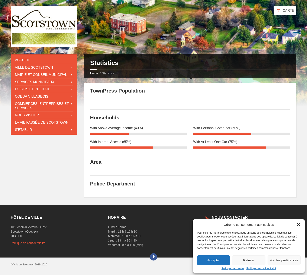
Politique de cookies (233, 268)
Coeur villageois (31, 96)
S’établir (23, 130)
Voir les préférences (284, 260)
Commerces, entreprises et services (42, 106)
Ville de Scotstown (34, 67)
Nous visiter (27, 115)
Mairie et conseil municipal (41, 75)
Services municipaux (34, 82)
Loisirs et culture (33, 89)
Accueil (22, 60)
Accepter (213, 260)
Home (94, 73)
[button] (298, 224)
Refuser (249, 260)
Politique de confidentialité (261, 268)
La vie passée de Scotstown (41, 122)
